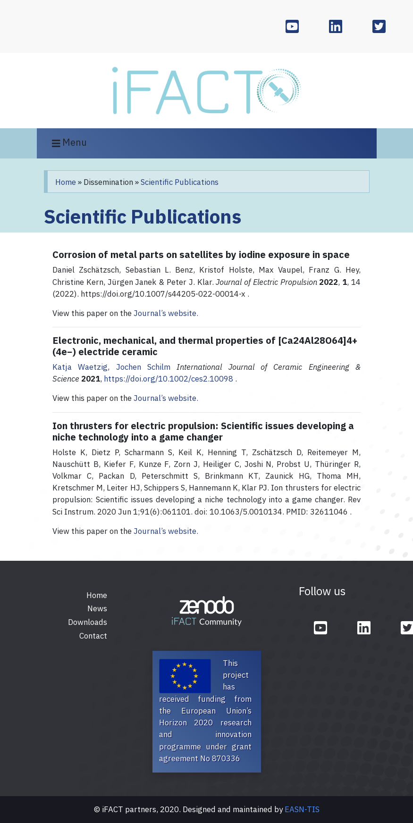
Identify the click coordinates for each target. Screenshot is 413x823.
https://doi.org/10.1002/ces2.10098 (168, 379)
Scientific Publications (180, 182)
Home (65, 182)
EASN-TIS (302, 809)
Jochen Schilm (143, 367)
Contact (93, 636)
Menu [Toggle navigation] (69, 143)
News (97, 608)
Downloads (87, 622)
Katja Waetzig (80, 367)
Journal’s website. (166, 313)
